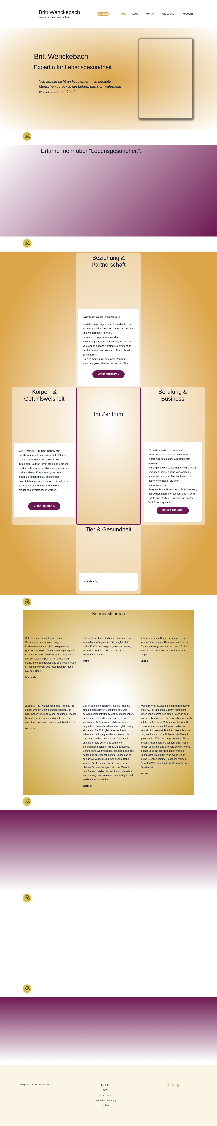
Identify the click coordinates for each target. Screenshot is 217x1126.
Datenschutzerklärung (105, 1099)
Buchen (103, 14)
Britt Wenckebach (59, 12)
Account (189, 14)
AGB (105, 1090)
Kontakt (151, 14)
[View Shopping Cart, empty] (113, 14)
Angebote (169, 14)
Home (123, 14)
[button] (175, 14)
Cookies (105, 1104)
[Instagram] (178, 1085)
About (136, 14)
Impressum (105, 1095)
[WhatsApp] (173, 1085)
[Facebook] (168, 1085)
